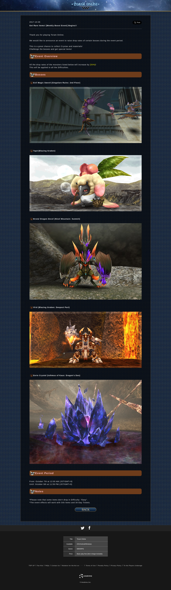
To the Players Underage (133, 565)
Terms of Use (91, 565)
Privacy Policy (116, 565)
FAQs (47, 565)
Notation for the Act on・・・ (73, 565)
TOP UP (32, 565)
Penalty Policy (103, 565)
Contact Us (55, 565)
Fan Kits (40, 565)
